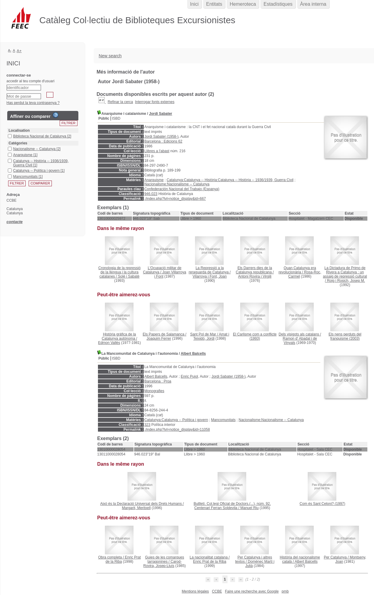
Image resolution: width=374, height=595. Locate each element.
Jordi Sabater (160, 114)
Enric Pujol (189, 376)
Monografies (154, 391)
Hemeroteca (243, 4)
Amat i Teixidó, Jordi (211, 336)
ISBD (116, 118)
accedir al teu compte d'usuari (31, 81)
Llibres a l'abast (156, 151)
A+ (19, 51)
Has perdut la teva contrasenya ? (33, 103)
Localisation (19, 130)
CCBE (217, 591)
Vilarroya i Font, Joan (210, 276)
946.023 (150, 194)
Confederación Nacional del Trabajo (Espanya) (181, 189)
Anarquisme (154, 180)
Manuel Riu (249, 508)
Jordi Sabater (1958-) (161, 136)
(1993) (255, 336)
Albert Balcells (193, 353)
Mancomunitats (223, 420)
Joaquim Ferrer (158, 338)
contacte (15, 221)
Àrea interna (313, 4)
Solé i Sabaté (128, 276)
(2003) (344, 336)
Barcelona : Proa (157, 381)
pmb (285, 591)
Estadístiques (277, 4)
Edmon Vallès (109, 343)
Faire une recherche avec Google (251, 591)
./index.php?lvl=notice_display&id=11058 (177, 429)
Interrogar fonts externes (154, 102)
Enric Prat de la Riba (209, 561)
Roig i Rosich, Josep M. (346, 281)
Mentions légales (195, 591)
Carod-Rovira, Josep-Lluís (162, 563)
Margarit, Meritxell (136, 508)
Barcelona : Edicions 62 (163, 141)
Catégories (18, 143)
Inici (194, 4)
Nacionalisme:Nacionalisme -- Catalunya (176, 184)
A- (9, 50)
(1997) (322, 504)
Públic (104, 118)
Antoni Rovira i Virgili (255, 276)
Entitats (214, 4)
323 (147, 425)
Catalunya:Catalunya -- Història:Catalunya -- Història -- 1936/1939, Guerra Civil (230, 180)
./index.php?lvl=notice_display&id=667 (175, 199)
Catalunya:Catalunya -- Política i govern (176, 420)
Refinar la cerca (120, 102)
